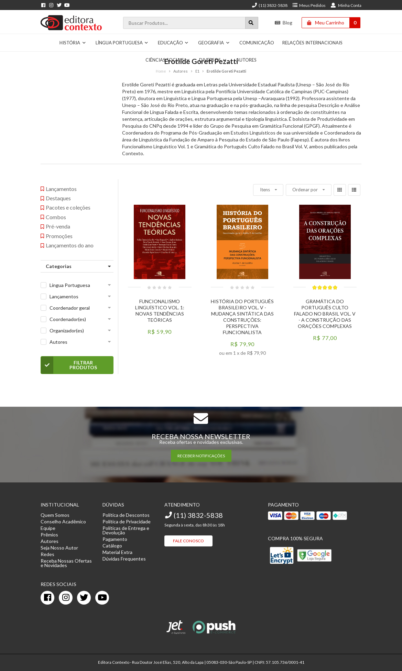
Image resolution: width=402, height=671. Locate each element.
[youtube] (102, 598)
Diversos (213, 60)
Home (161, 71)
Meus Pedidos (309, 5)
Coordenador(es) (68, 319)
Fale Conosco (188, 540)
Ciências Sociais (167, 60)
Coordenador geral (70, 308)
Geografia (214, 42)
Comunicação (256, 42)
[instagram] (66, 598)
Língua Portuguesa (122, 42)
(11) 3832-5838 (269, 5)
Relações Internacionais (312, 42)
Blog (283, 22)
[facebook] (47, 598)
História (72, 42)
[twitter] (84, 598)
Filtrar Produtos (69, 365)
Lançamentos (64, 296)
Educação (173, 42)
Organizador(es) (67, 330)
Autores (246, 60)
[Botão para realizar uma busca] (251, 23)
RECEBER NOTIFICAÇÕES (201, 455)
